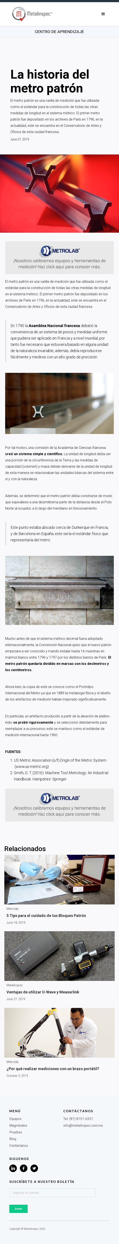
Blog (12, 1139)
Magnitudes (18, 1125)
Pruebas (15, 1132)
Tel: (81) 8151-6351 (78, 1119)
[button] (103, 14)
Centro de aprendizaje (59, 31)
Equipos (15, 1119)
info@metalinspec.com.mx (83, 1125)
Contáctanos (18, 1146)
